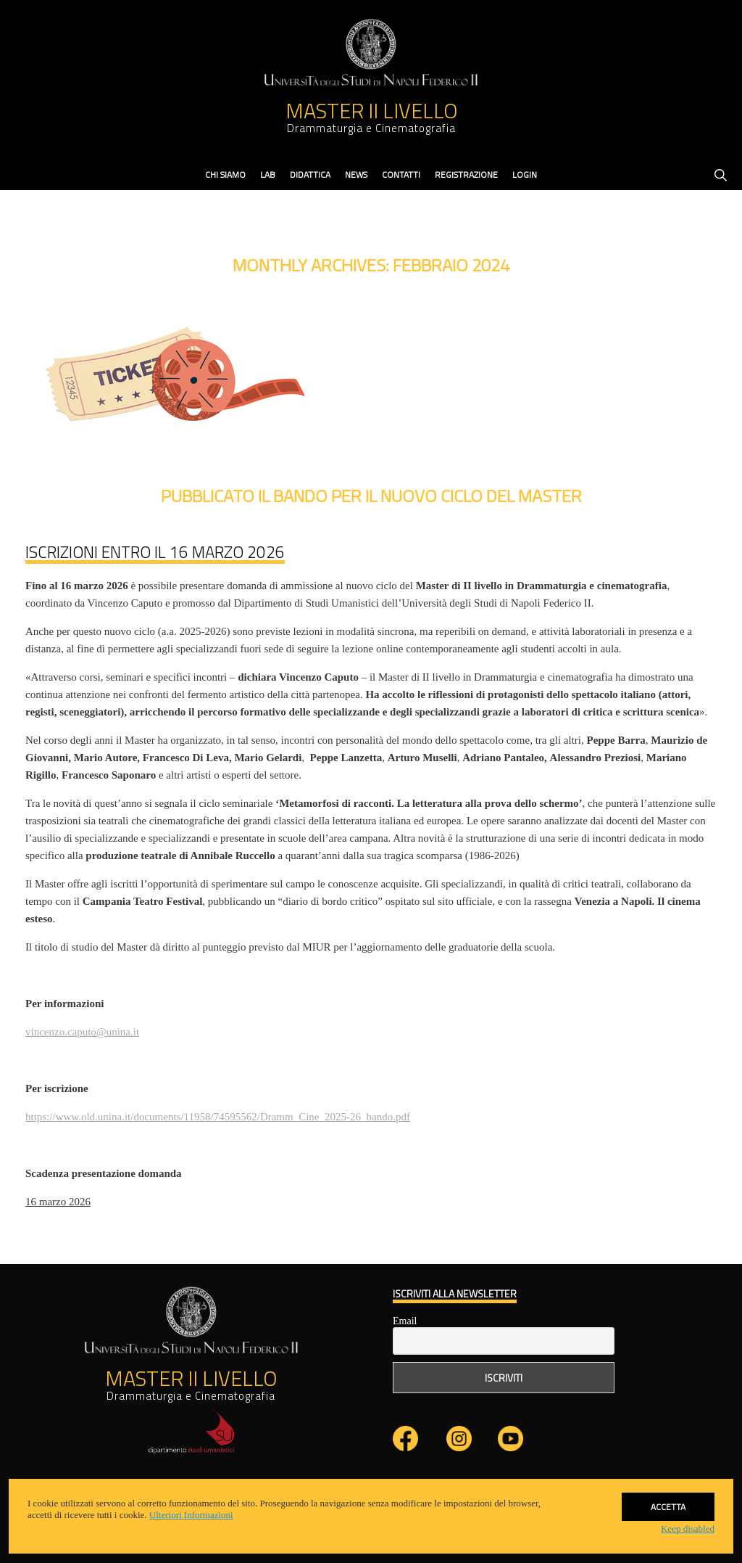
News (356, 174)
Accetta (668, 1498)
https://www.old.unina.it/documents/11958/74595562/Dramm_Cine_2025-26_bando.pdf (217, 1117)
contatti (401, 174)
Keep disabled (687, 1528)
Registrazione (466, 174)
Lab (267, 174)
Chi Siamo (225, 174)
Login (524, 174)
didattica (310, 174)
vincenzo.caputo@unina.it (82, 1032)
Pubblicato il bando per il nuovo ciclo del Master (371, 496)
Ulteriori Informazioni (191, 1514)
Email (405, 1321)
